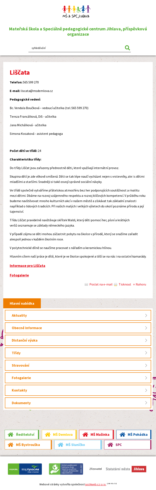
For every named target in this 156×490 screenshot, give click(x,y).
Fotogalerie (19, 275)
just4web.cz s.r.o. (95, 484)
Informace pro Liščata (27, 265)
